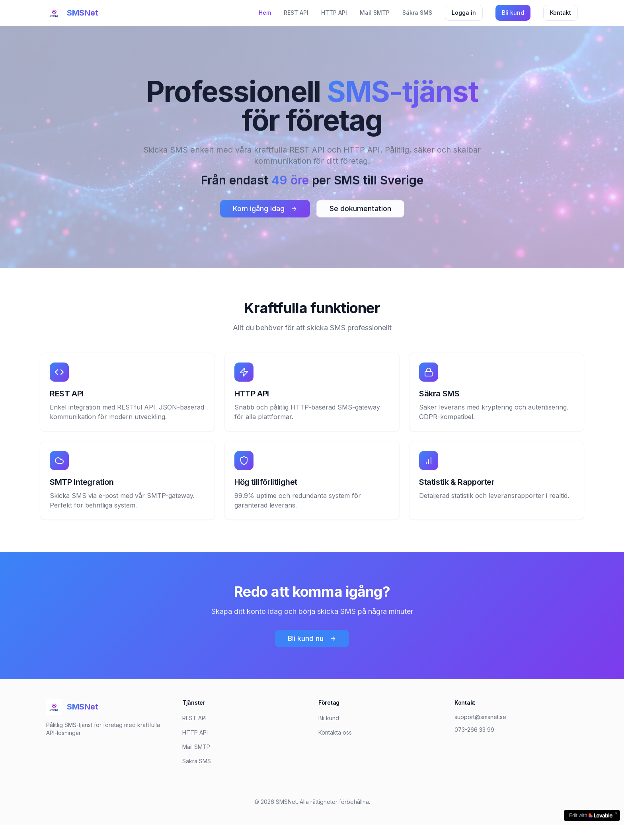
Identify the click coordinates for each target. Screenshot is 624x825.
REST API (296, 12)
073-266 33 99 (474, 729)
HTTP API (334, 12)
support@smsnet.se (480, 716)
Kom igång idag (265, 210)
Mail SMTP (375, 12)
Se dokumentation (360, 210)
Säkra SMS (417, 12)
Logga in (464, 12)
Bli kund (513, 12)
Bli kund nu (312, 638)
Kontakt (560, 12)
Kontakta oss (335, 732)
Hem (265, 12)
